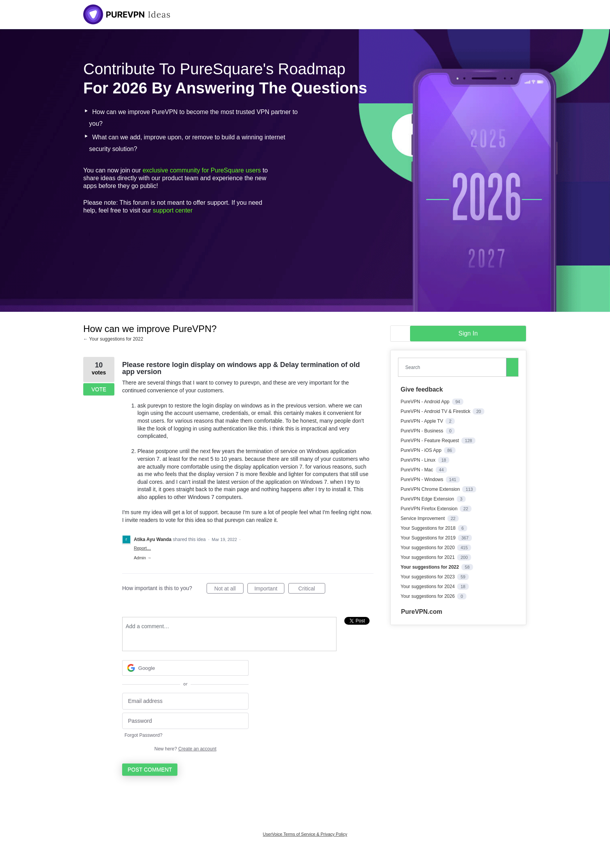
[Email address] (185, 701)
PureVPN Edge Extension (428, 499)
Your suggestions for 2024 (428, 586)
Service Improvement (423, 518)
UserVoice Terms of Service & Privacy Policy (305, 834)
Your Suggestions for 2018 (429, 528)
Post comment (150, 769)
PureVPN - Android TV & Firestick (436, 411)
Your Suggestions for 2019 (429, 538)
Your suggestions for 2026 (428, 596)
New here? (185, 749)
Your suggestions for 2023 (428, 577)
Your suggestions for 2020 (428, 547)
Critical (311, 589)
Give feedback (422, 389)
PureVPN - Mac (418, 470)
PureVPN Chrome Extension (431, 489)
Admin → (142, 557)
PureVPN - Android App (426, 401)
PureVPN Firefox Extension (430, 508)
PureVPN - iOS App (422, 450)
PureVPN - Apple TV (423, 421)
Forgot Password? (143, 735)
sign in (468, 333)
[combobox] (454, 367)
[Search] (512, 367)
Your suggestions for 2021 (428, 557)
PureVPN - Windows (423, 479)
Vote (98, 389)
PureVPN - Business (423, 431)
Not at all (229, 589)
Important (269, 589)
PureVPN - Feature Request (430, 440)
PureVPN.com (421, 611)
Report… (142, 548)
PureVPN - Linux (419, 460)
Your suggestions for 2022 (430, 567)
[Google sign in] (185, 668)
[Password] (185, 721)
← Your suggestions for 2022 (113, 339)
